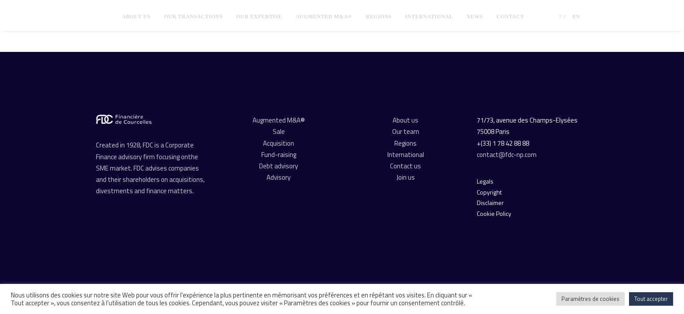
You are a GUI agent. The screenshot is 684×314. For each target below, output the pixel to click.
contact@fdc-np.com (507, 155)
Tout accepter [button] (651, 298)
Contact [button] (510, 17)
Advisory (279, 177)
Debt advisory (278, 166)
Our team (405, 131)
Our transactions (193, 17)
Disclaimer (490, 202)
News (474, 17)
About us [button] (136, 17)
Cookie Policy (494, 213)
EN (576, 17)
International (429, 17)
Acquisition (278, 143)
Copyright (489, 192)
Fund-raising (278, 155)
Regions (379, 17)
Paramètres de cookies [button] (590, 298)
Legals (485, 181)
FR (563, 17)
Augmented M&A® (323, 17)
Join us (406, 177)
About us (405, 120)
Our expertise (259, 17)
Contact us (405, 166)
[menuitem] (136, 16)
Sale (279, 131)
